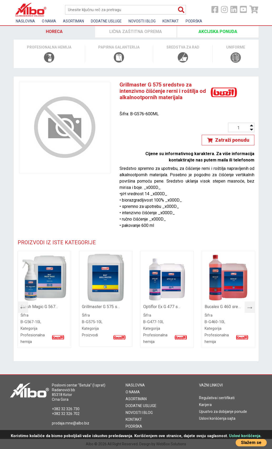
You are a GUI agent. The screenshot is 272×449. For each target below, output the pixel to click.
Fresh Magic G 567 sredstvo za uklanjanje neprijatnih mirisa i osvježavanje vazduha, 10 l (40, 306)
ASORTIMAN (136, 399)
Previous (20, 306)
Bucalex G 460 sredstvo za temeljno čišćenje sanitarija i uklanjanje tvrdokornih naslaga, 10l (224, 306)
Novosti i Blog (142, 21)
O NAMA (133, 392)
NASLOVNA (135, 385)
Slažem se (251, 442)
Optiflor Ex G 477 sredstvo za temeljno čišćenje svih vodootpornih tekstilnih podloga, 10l (162, 306)
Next (247, 306)
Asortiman (73, 21)
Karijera (205, 405)
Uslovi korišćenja (244, 435)
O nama (49, 21)
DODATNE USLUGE (141, 406)
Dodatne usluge (106, 21)
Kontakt (170, 21)
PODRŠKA (134, 426)
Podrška (194, 21)
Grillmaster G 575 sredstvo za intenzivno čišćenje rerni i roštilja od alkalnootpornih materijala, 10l (101, 306)
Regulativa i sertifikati (217, 398)
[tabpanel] (44, 299)
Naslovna (25, 21)
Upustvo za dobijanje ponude (223, 411)
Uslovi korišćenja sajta (217, 418)
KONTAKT (134, 419)
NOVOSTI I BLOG (139, 412)
